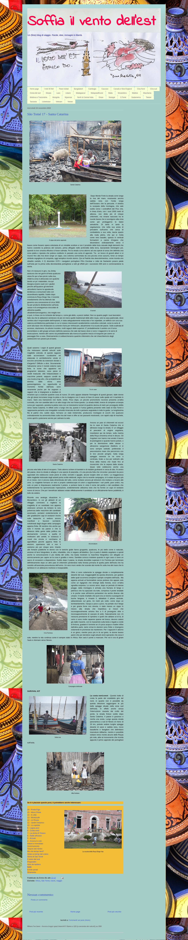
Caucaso (104, 89)
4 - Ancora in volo (34, 841)
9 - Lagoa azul (33, 828)
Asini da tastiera (34, 864)
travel (53, 881)
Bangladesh (78, 89)
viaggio (59, 881)
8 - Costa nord (33, 830)
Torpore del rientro (34, 849)
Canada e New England (123, 89)
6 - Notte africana (34, 836)
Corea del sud (35, 93)
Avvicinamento (33, 846)
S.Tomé (123, 97)
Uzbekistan (46, 102)
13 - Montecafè (33, 817)
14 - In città (31, 815)
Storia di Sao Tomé (35, 857)
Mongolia (56, 97)
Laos (58, 93)
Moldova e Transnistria (38, 97)
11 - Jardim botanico (35, 823)
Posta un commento (39, 900)
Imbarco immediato (35, 844)
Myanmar (68, 97)
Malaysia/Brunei (97, 93)
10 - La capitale (33, 825)
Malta (110, 93)
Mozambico (122, 93)
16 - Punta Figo (33, 810)
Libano (68, 93)
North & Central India (85, 97)
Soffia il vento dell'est (91, 21)
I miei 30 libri (49, 89)
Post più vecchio (114, 912)
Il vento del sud (33, 859)
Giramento (31, 872)
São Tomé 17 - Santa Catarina (47, 114)
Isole (29, 867)
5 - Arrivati (31, 838)
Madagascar (81, 93)
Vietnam (59, 102)
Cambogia (92, 89)
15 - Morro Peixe (34, 812)
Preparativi (31, 862)
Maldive (135, 93)
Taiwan (148, 97)
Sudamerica (136, 97)
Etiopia (48, 93)
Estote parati (32, 870)
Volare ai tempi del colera (37, 854)
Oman (101, 97)
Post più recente (36, 912)
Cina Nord (141, 89)
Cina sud (153, 89)
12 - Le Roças (33, 820)
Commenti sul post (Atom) (79, 920)
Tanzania (33, 102)
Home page (34, 89)
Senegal (112, 97)
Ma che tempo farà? (35, 851)
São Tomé (45, 881)
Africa (37, 881)
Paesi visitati (64, 89)
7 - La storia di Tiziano (36, 833)
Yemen (70, 102)
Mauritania (147, 93)
